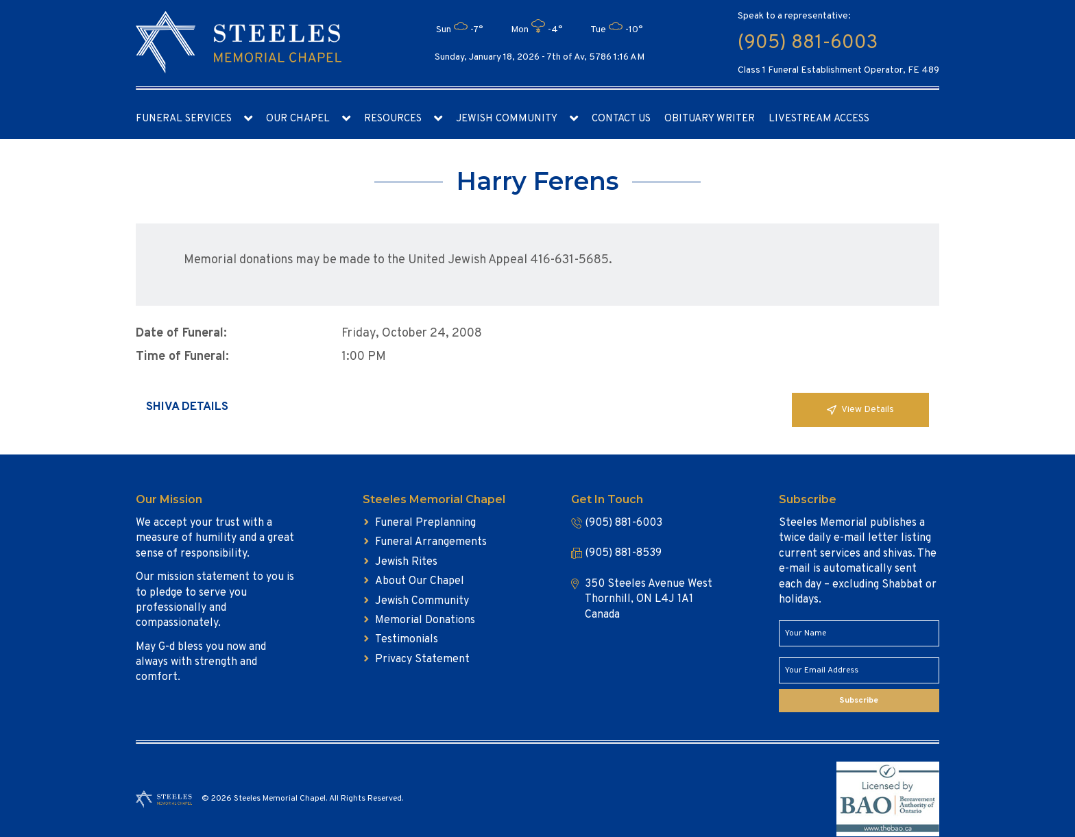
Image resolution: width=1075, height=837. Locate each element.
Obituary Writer (709, 118)
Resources (393, 118)
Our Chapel (298, 118)
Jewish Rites (406, 562)
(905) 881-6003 (808, 43)
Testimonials (406, 639)
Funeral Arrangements (431, 542)
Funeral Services (184, 118)
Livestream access (819, 118)
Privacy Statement (422, 659)
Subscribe (858, 700)
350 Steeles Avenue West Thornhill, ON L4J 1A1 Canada (648, 599)
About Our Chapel (419, 581)
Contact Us (621, 118)
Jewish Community (506, 118)
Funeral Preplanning (425, 523)
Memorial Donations (425, 620)
